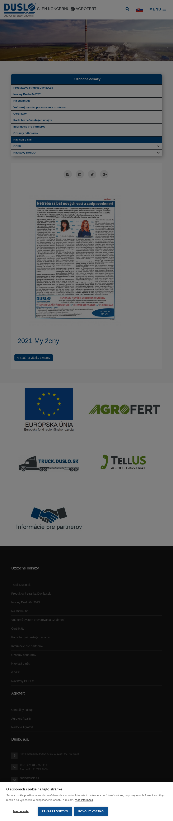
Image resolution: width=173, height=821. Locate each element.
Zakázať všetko (55, 811)
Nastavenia (20, 811)
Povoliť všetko (91, 811)
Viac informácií (84, 800)
